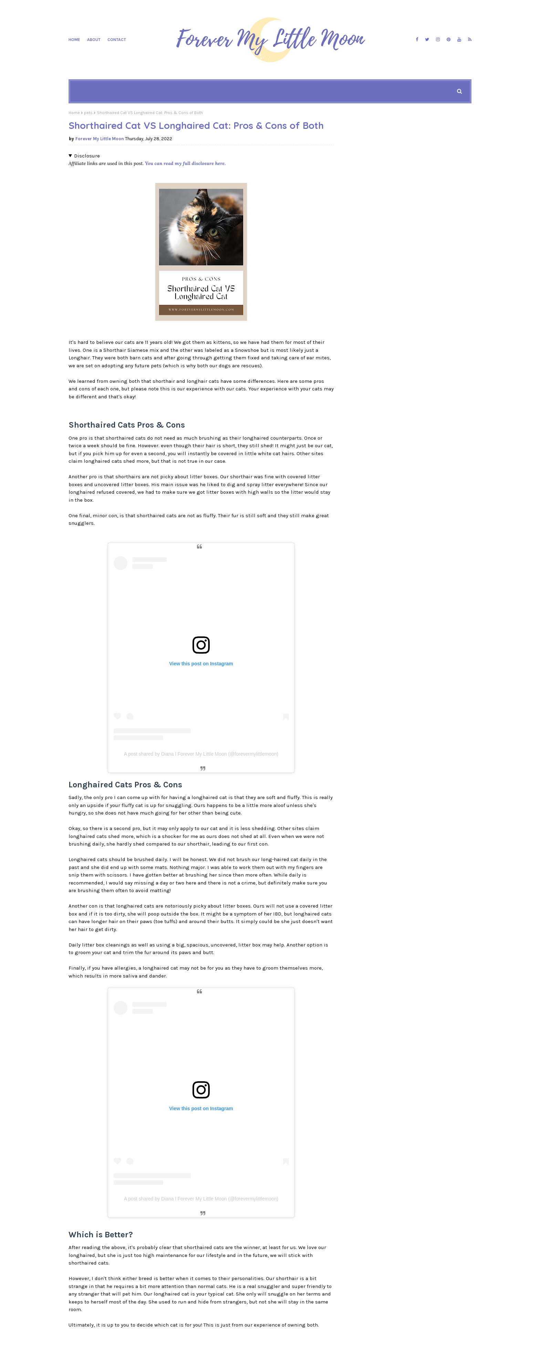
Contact (116, 39)
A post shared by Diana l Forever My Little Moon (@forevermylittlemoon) (201, 754)
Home (74, 39)
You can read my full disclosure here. (185, 163)
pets (88, 112)
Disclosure (87, 156)
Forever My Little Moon (99, 138)
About (94, 39)
